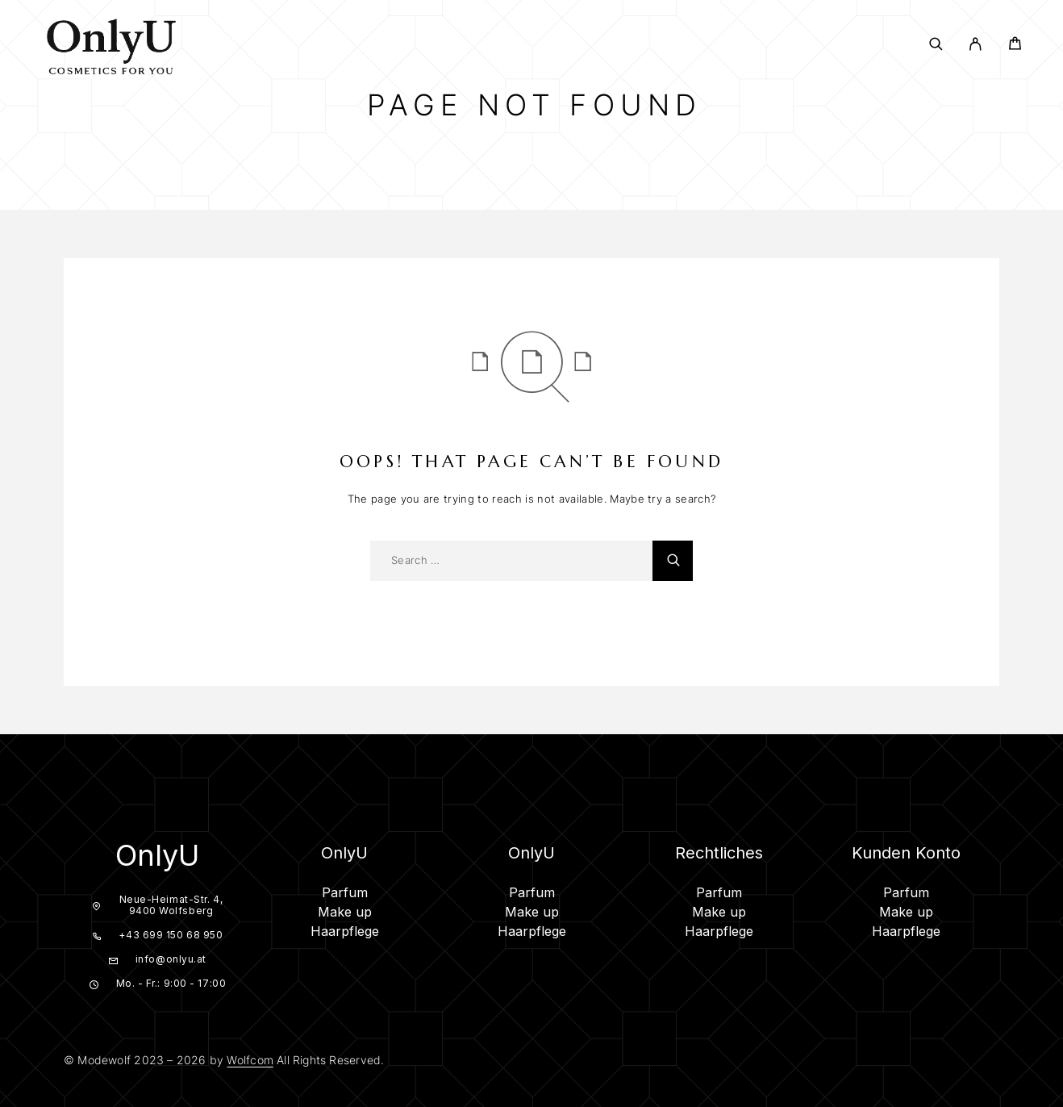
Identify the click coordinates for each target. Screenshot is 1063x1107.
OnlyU (157, 855)
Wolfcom (250, 1060)
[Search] (936, 44)
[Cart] (1015, 45)
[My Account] (975, 44)
